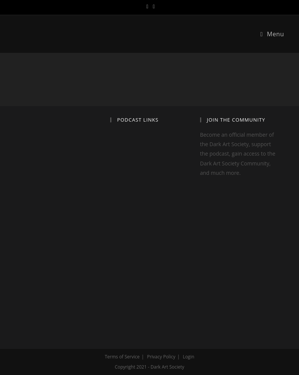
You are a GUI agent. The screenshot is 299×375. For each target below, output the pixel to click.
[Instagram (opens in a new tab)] (153, 6)
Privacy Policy (161, 356)
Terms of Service (122, 356)
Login (188, 356)
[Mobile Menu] (272, 34)
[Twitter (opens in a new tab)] (147, 6)
